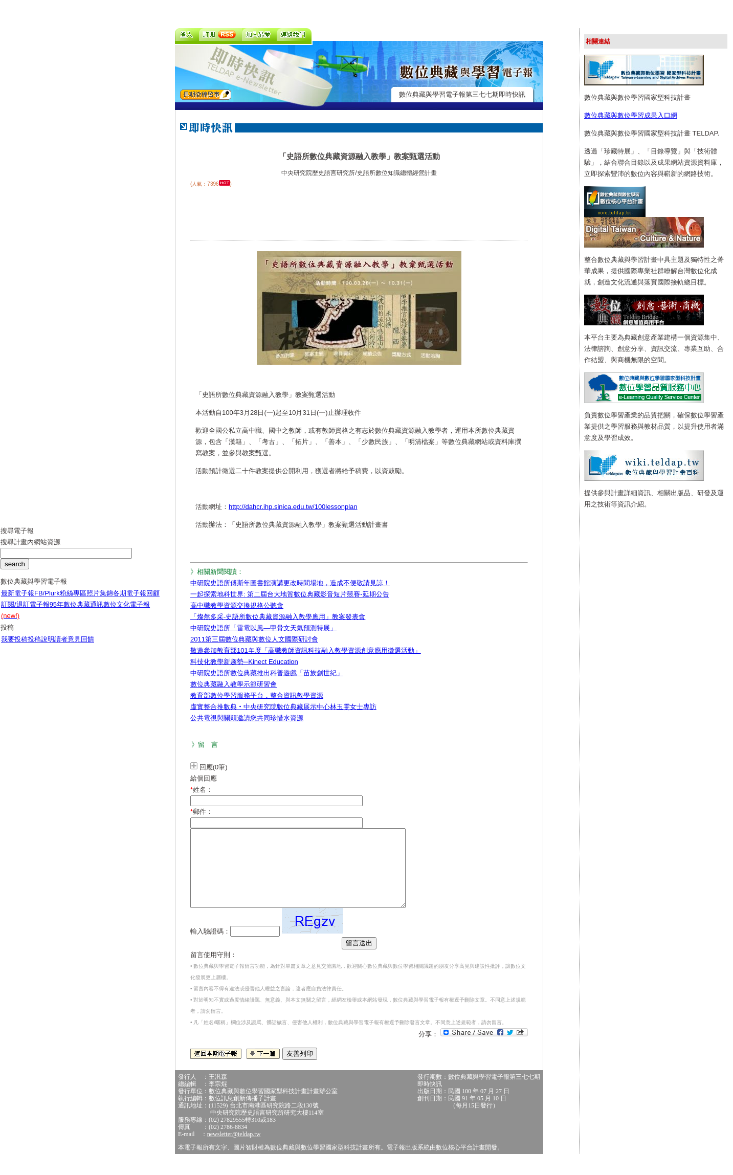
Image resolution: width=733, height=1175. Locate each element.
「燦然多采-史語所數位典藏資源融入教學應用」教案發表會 (277, 616)
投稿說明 (41, 647)
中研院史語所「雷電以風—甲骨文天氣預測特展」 (263, 628)
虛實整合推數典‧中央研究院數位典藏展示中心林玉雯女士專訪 (283, 707)
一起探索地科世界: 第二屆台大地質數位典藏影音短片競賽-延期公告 (289, 594)
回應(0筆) (213, 767)
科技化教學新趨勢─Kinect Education (244, 662)
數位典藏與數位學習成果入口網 (630, 115)
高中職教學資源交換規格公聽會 (236, 605)
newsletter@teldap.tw (234, 1149)
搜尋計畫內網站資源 (30, 549)
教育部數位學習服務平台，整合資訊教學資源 (256, 695)
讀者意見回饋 (74, 647)
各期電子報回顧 (136, 601)
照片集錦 (99, 601)
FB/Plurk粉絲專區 (60, 601)
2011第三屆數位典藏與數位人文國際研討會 (254, 639)
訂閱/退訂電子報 (25, 612)
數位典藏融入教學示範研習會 (233, 684)
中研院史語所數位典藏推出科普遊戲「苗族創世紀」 (266, 673)
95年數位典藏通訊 (76, 612)
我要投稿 (14, 647)
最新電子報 (17, 601)
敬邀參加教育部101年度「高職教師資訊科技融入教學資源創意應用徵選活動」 (305, 650)
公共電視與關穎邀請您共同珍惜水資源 (246, 718)
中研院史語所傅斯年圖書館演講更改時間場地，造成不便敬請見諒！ (290, 583)
